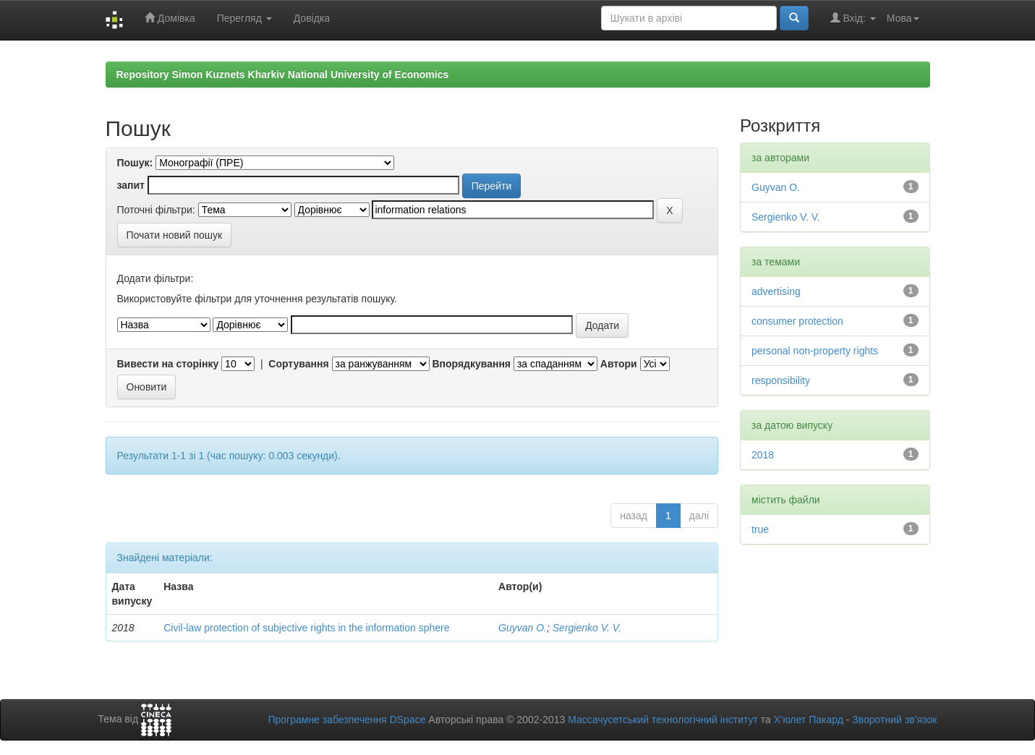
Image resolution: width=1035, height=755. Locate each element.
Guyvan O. (522, 628)
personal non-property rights (814, 351)
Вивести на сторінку (168, 364)
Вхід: (853, 18)
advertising (776, 291)
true (760, 529)
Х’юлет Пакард (808, 719)
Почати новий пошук (175, 235)
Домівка (170, 18)
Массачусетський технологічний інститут (663, 719)
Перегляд (244, 18)
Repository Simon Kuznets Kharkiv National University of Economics (282, 74)
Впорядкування (471, 364)
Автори (618, 364)
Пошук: (135, 163)
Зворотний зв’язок (894, 719)
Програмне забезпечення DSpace (346, 719)
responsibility (780, 380)
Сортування (298, 364)
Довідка (312, 18)
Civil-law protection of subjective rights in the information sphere (306, 628)
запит (131, 185)
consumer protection (797, 321)
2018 (762, 455)
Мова (903, 18)
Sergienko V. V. (587, 628)
